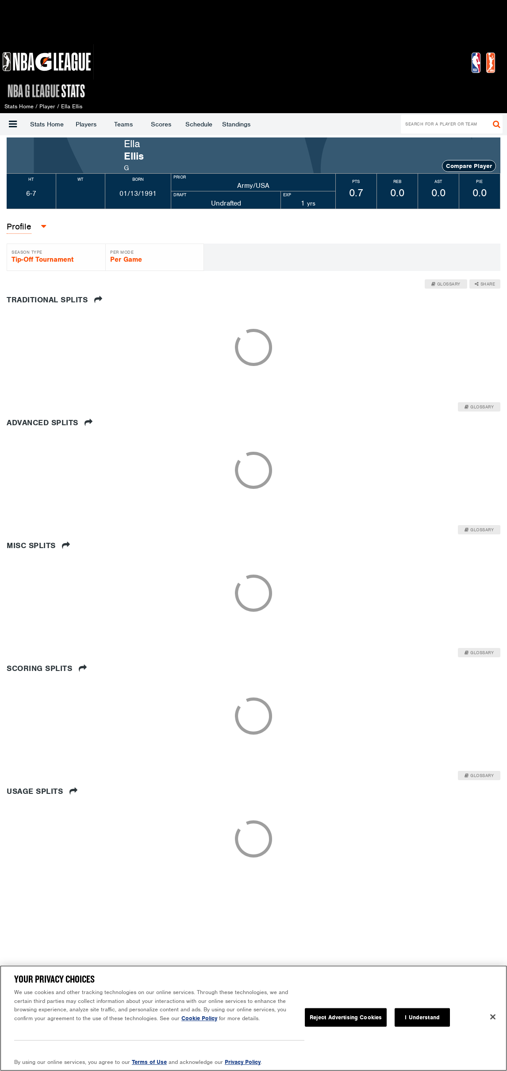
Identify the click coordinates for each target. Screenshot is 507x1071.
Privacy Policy (243, 1062)
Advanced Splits (50, 422)
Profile (19, 226)
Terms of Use (149, 1062)
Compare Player (469, 166)
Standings (236, 124)
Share (485, 284)
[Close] (493, 1017)
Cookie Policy (199, 1018)
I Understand (422, 1017)
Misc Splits (38, 545)
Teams (123, 124)
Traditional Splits (54, 300)
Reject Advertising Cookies (346, 1017)
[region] (253, 1018)
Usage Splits (42, 791)
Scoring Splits (47, 668)
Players (86, 124)
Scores (161, 124)
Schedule (198, 124)
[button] (13, 124)
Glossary (446, 284)
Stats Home (47, 124)
